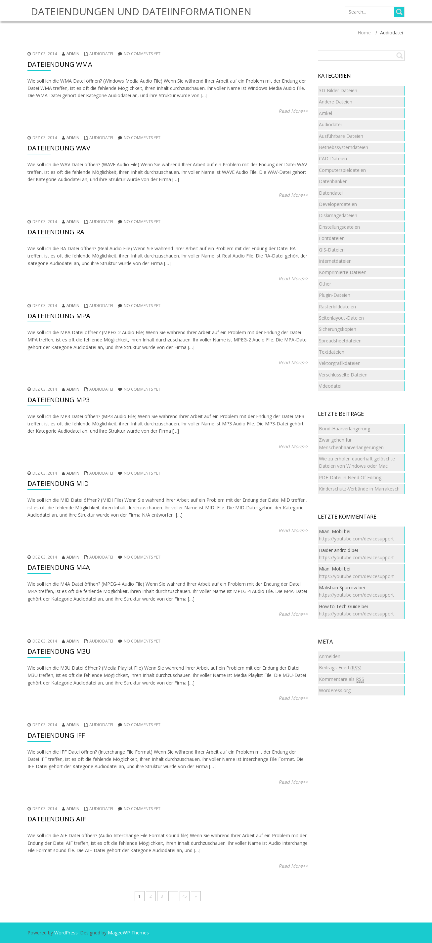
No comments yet (142, 54)
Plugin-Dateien (334, 295)
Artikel (325, 113)
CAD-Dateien (333, 158)
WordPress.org (335, 690)
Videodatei (330, 386)
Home (364, 32)
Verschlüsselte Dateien (343, 375)
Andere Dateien (335, 101)
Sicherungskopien (337, 329)
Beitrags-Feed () (340, 667)
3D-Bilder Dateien (338, 90)
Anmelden (329, 656)
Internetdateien (335, 261)
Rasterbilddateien (337, 306)
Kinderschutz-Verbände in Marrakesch (359, 489)
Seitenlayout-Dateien (341, 318)
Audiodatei (101, 54)
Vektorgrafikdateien (340, 363)
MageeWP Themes (128, 932)
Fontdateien (332, 238)
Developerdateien (338, 204)
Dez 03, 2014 (44, 54)
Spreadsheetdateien (340, 340)
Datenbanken (333, 181)
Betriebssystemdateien (343, 147)
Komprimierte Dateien (343, 272)
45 (184, 896)
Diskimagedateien (338, 215)
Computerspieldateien (342, 170)
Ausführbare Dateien (341, 136)
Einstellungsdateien (339, 227)
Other (325, 284)
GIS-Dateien (332, 250)
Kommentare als (341, 679)
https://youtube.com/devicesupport (356, 538)
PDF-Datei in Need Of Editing (350, 477)
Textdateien (331, 352)
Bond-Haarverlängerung (344, 428)
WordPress (66, 932)
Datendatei (331, 193)
